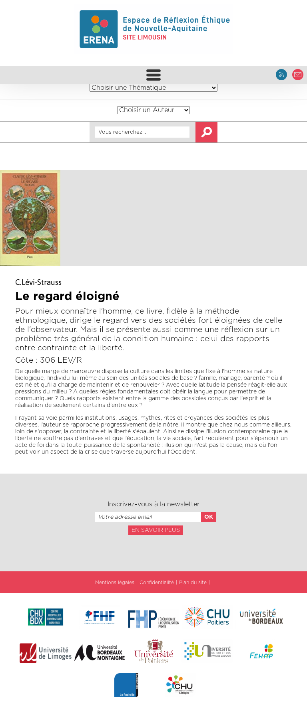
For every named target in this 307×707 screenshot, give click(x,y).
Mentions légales (114, 582)
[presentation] (153, 553)
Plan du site (193, 582)
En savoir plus (156, 530)
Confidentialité (157, 582)
